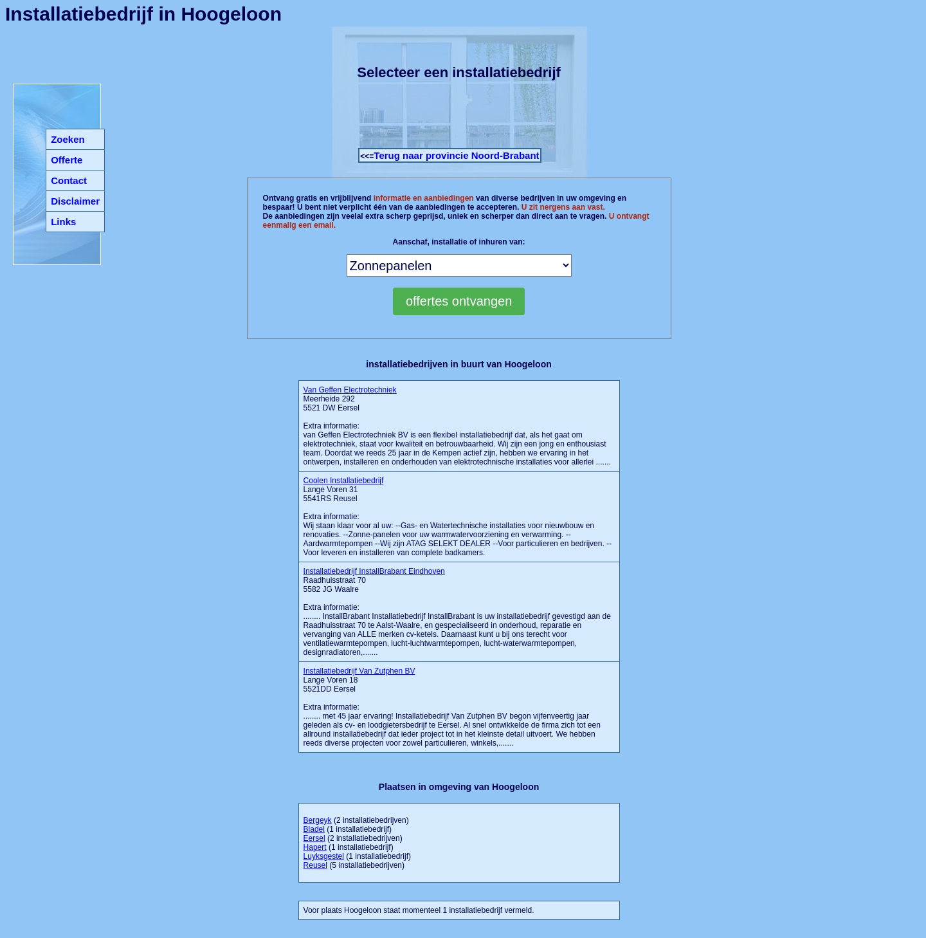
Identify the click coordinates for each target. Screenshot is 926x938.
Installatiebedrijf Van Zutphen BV (359, 671)
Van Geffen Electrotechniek (350, 389)
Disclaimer (75, 201)
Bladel (314, 829)
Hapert (315, 847)
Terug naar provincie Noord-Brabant (456, 155)
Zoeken (68, 139)
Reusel (315, 865)
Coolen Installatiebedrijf (344, 480)
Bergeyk (318, 820)
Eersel (314, 838)
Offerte (66, 159)
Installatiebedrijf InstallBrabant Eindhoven (374, 571)
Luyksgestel (324, 856)
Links (63, 221)
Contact (69, 180)
